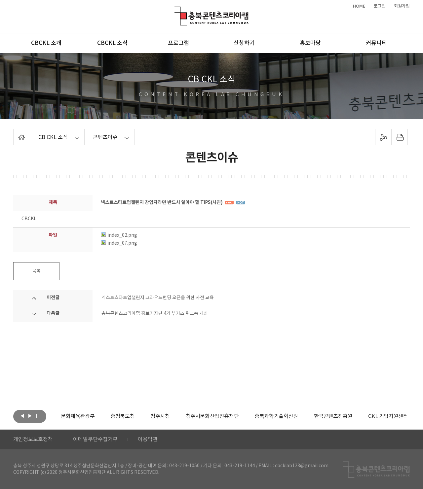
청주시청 (160, 416)
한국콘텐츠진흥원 (333, 416)
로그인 (380, 6)
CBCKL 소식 (112, 43)
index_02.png (119, 235)
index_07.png (119, 243)
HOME (359, 6)
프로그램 (178, 43)
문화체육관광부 (78, 416)
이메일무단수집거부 (95, 439)
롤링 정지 (37, 415)
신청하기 (244, 43)
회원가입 (402, 6)
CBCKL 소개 (46, 43)
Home (15, 132)
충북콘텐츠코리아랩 (175, 10)
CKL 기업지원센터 (388, 416)
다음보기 (29, 415)
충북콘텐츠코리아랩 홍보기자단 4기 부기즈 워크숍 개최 (154, 313)
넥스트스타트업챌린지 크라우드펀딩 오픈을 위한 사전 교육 (157, 297)
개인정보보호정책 (33, 439)
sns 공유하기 (383, 137)
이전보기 (22, 415)
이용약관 (148, 439)
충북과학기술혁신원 (276, 416)
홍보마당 (310, 43)
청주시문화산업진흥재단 (212, 416)
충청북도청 (122, 416)
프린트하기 (399, 137)
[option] (77, 416)
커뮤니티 (376, 43)
